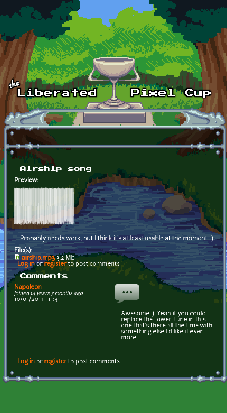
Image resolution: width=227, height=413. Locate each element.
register (55, 264)
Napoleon (28, 287)
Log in (26, 264)
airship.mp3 (38, 258)
